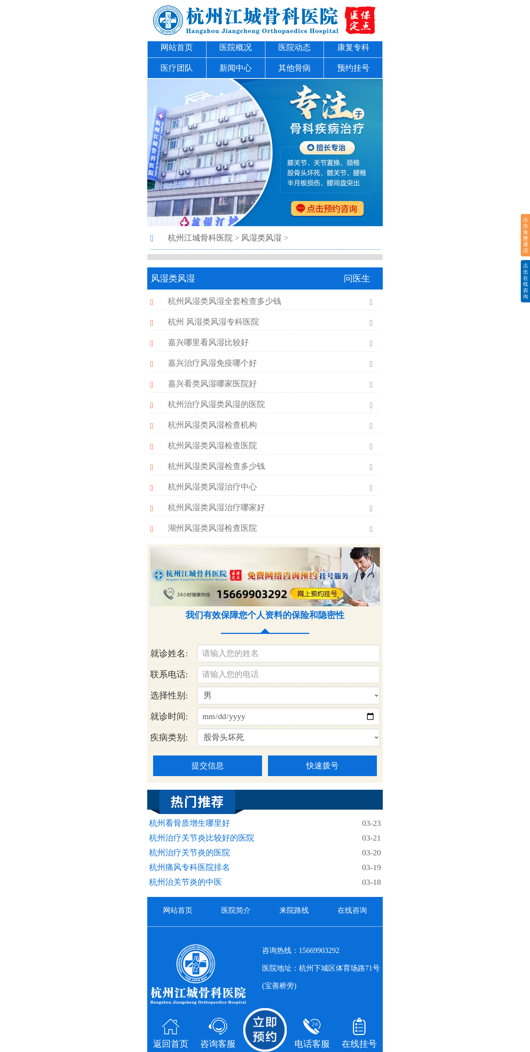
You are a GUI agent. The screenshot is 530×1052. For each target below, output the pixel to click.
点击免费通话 (525, 235)
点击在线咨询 (525, 281)
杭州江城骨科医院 (200, 237)
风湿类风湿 (261, 237)
